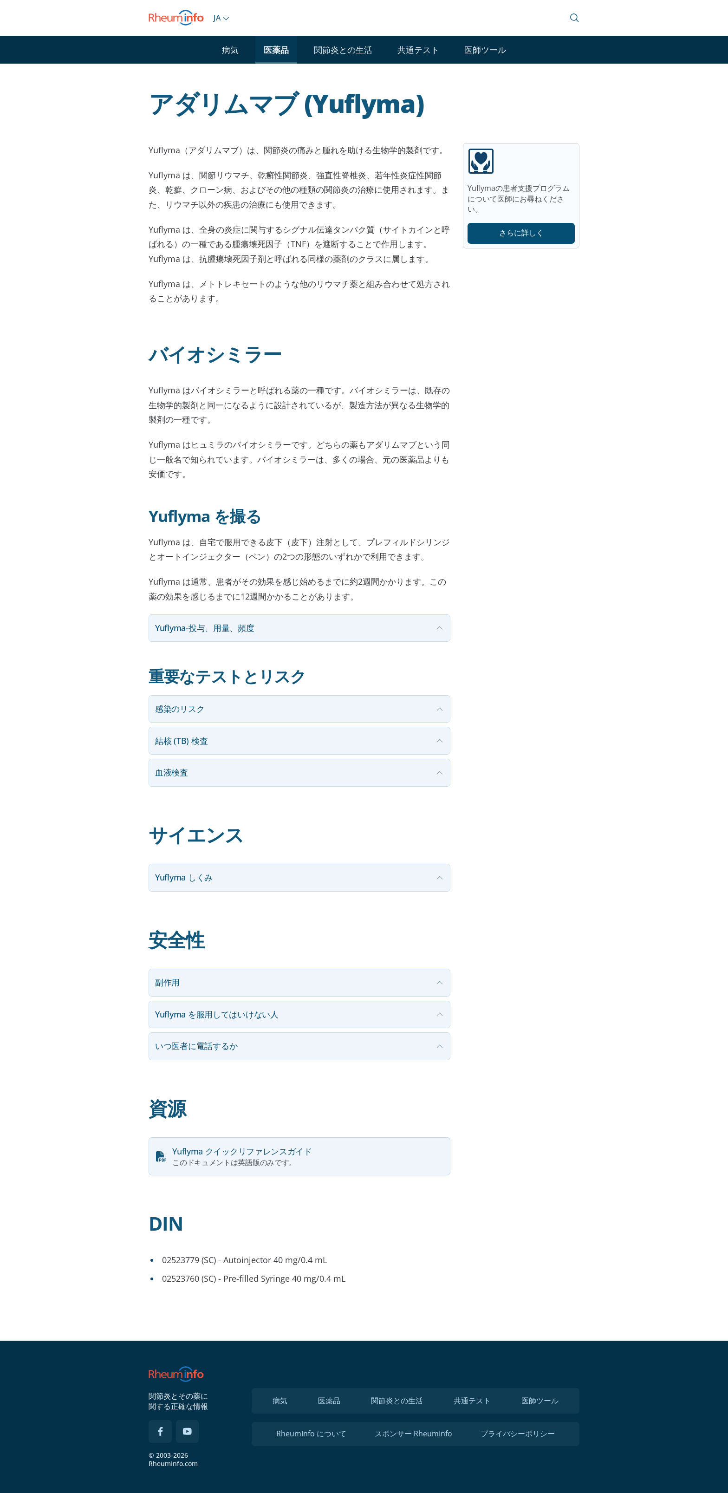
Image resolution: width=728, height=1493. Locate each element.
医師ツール (485, 49)
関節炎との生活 (343, 49)
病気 (230, 49)
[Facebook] (160, 1431)
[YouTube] (187, 1431)
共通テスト (418, 49)
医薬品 (276, 49)
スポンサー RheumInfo (413, 1433)
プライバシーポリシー (518, 1433)
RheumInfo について (311, 1433)
